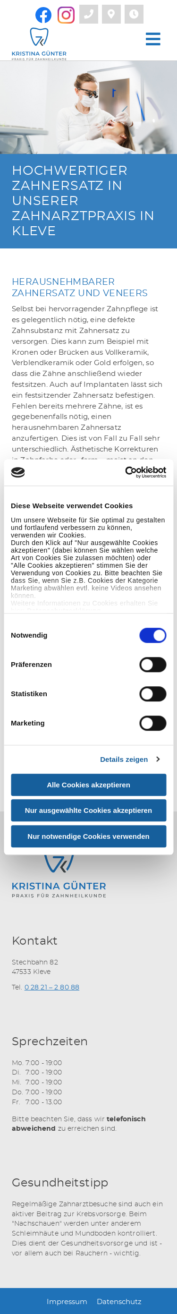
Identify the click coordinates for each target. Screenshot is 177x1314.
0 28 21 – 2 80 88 (52, 987)
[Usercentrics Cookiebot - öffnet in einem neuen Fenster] (126, 472)
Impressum (67, 1301)
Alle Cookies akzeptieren (88, 785)
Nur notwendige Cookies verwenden (88, 836)
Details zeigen (124, 759)
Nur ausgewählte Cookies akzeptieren (88, 810)
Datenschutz (119, 1301)
